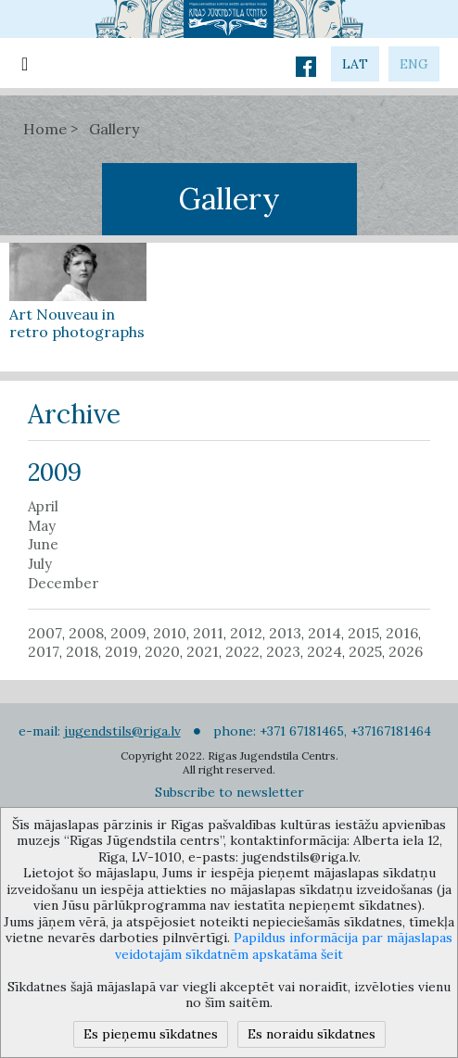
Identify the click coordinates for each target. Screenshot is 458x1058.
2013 (285, 632)
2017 (43, 651)
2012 (246, 632)
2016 (402, 632)
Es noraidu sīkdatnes (311, 1034)
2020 (162, 651)
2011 (208, 632)
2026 (405, 651)
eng (414, 64)
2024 (324, 651)
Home (45, 129)
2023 (283, 651)
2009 (128, 632)
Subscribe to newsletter (229, 792)
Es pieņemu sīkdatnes (150, 1034)
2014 (324, 632)
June (43, 544)
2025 (365, 651)
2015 (363, 632)
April (43, 506)
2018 (82, 651)
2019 (121, 651)
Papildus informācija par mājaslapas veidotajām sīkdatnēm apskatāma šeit (283, 946)
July (40, 564)
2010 (169, 632)
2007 (45, 632)
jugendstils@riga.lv (122, 731)
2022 (242, 651)
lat (355, 64)
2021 (202, 651)
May (42, 526)
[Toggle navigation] (24, 63)
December (63, 583)
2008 (86, 632)
